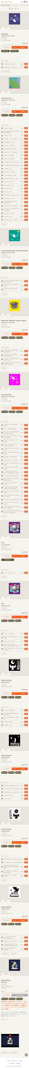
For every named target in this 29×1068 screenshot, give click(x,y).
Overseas (11, 1063)
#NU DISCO (5, 1052)
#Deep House (5, 953)
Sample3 (19, 115)
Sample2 (14, 51)
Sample (7, 559)
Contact (18, 1063)
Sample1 (5, 51)
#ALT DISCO (13, 1052)
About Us (15, 1061)
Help (20, 1061)
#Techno (4, 880)
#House (4, 224)
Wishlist (6, 47)
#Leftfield (14, 953)
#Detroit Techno (6, 71)
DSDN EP (4, 982)
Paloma (4, 38)
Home (9, 1061)
